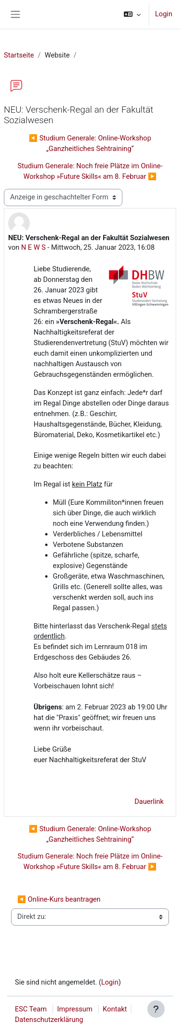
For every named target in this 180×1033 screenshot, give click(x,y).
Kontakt (115, 1009)
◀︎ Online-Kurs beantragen (58, 899)
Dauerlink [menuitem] (149, 801)
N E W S (33, 247)
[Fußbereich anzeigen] (156, 1009)
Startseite (19, 55)
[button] (132, 14)
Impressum (75, 1009)
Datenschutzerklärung (49, 1019)
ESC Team (31, 1009)
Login (163, 14)
